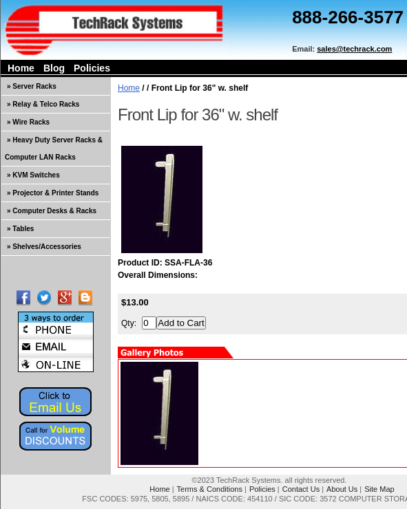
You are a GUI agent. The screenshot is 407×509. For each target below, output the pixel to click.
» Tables (20, 228)
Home (21, 68)
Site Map (379, 489)
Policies (92, 68)
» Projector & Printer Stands (52, 193)
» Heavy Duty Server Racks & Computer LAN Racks (54, 148)
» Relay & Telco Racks (43, 104)
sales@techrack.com (354, 49)
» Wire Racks (28, 122)
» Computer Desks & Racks (51, 211)
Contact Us (301, 489)
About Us (341, 489)
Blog (54, 68)
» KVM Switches (33, 175)
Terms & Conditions (209, 489)
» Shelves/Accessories (44, 246)
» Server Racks (31, 86)
